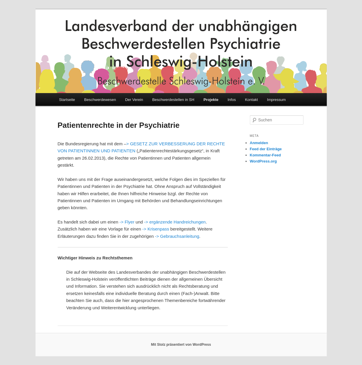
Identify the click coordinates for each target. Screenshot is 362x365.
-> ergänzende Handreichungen (175, 221)
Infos (232, 99)
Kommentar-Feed (265, 155)
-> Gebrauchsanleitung (177, 236)
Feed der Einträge (266, 149)
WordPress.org (263, 161)
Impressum (276, 99)
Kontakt (251, 99)
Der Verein (134, 99)
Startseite (67, 99)
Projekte (211, 99)
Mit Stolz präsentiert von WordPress (181, 345)
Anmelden (259, 143)
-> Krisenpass (155, 228)
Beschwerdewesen (100, 99)
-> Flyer (126, 221)
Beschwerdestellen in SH (173, 99)
